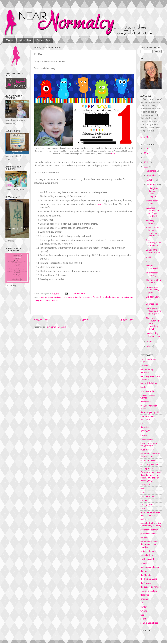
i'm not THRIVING (148, 460)
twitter (55, 301)
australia (144, 366)
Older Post (126, 320)
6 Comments (79, 293)
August (150, 342)
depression (145, 402)
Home (9, 40)
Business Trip (152, 304)
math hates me (147, 496)
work (142, 615)
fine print (144, 427)
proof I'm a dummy (149, 530)
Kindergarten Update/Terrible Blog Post (153, 311)
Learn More (145, 137)
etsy (142, 423)
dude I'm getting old (149, 412)
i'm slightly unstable (102, 297)
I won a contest (147, 450)
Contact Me (43, 40)
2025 (146, 149)
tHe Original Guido (148, 579)
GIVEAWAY (145, 431)
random (144, 538)
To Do (148, 261)
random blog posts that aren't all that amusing (149, 544)
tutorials (144, 599)
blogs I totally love (148, 383)
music (143, 508)
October (151, 180)
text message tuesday (150, 567)
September (152, 184)
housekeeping (85, 297)
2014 (146, 153)
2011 (146, 167)
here (113, 154)
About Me (25, 40)
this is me (144, 595)
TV (141, 603)
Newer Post (41, 320)
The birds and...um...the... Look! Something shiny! (153, 323)
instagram (145, 485)
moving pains (123, 297)
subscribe (144, 563)
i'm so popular (146, 468)
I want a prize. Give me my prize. (152, 290)
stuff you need (147, 559)
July (148, 346)
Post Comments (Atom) (56, 327)
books (143, 387)
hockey (143, 435)
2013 (146, 158)
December (152, 171)
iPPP (142, 488)
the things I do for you (150, 587)
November (152, 175)
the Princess (145, 583)
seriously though (148, 551)
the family (145, 571)
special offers (146, 555)
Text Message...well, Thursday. (153, 243)
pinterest (144, 519)
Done (148, 257)
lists (113, 297)
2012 (146, 162)
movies (143, 500)
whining (143, 611)
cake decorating (71, 297)
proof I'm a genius (148, 534)
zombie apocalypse (149, 623)
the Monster (45, 301)
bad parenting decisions (51, 297)
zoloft (143, 619)
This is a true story (148, 591)
